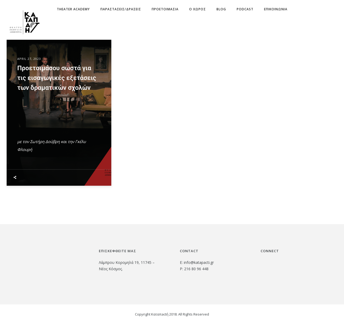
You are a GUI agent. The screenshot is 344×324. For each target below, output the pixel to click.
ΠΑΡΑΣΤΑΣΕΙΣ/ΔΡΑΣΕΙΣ (120, 9)
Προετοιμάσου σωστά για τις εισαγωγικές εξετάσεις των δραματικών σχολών (56, 78)
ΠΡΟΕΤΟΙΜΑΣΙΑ (165, 9)
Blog (221, 9)
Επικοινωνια (275, 9)
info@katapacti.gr (199, 262)
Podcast (245, 9)
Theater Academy (73, 9)
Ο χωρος (197, 9)
